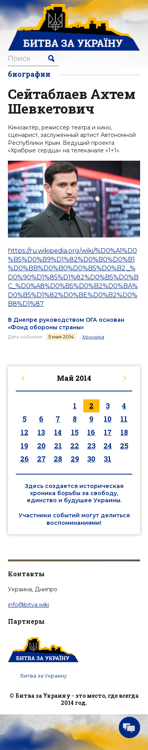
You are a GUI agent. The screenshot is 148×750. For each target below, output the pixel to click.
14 (58, 432)
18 (124, 432)
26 (24, 458)
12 (24, 432)
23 (91, 445)
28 (58, 458)
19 (24, 445)
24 (107, 445)
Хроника (93, 337)
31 (107, 458)
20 (41, 445)
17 (108, 432)
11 (123, 418)
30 (91, 458)
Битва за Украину (44, 675)
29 (75, 458)
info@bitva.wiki (28, 604)
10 (107, 418)
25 (124, 445)
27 (41, 458)
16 (91, 432)
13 (41, 432)
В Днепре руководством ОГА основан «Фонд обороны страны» (66, 323)
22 (74, 445)
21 (58, 445)
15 (75, 432)
